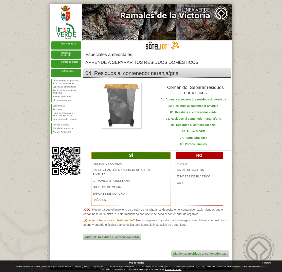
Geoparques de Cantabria (65, 119)
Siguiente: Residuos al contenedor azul (200, 253)
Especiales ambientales (64, 86)
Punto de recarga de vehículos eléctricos (63, 114)
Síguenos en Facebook (53, 140)
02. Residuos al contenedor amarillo (193, 106)
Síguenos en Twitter (60, 140)
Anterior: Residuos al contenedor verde (112, 237)
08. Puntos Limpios (193, 144)
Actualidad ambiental (63, 128)
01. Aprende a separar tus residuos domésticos (193, 99)
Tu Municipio (67, 71)
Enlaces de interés (62, 96)
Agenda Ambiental (62, 132)
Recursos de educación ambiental (64, 91)
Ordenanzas (59, 105)
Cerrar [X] (266, 263)
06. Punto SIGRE (193, 131)
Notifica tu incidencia (66, 54)
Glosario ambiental (62, 100)
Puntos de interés (69, 62)
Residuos (57, 109)
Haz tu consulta (68, 43)
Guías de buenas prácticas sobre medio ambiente (66, 81)
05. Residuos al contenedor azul (193, 125)
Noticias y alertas (61, 124)
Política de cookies (173, 269)
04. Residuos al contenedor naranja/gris (193, 118)
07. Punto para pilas (193, 137)
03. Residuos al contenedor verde (193, 112)
